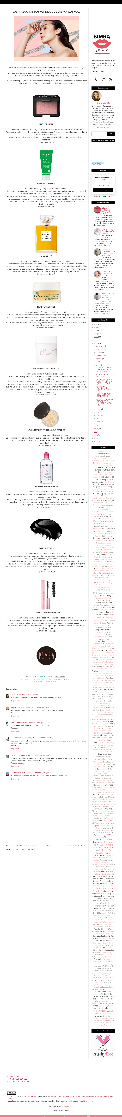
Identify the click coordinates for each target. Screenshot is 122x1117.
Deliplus (98, 630)
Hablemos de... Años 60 (106, 699)
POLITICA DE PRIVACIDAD (19, 1082)
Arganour (110, 505)
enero (98, 422)
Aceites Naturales (100, 475)
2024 (96, 331)
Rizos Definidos (99, 929)
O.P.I (99, 809)
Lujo (94, 747)
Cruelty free (108, 620)
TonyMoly (97, 994)
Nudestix (96, 806)
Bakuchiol (104, 512)
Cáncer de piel (98, 562)
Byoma (109, 550)
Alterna (100, 491)
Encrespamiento (108, 655)
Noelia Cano (15, 723)
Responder (15, 701)
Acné (111, 479)
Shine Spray (96, 952)
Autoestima (109, 509)
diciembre (100, 346)
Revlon (102, 924)
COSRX (106, 610)
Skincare (109, 955)
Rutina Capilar (109, 931)
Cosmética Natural (107, 607)
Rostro (101, 931)
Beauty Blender (99, 526)
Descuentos (109, 637)
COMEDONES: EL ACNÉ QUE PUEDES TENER (108, 273)
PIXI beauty (102, 858)
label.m (109, 733)
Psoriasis (104, 913)
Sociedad (104, 957)
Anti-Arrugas (108, 500)
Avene (94, 512)
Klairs (106, 726)
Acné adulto (97, 482)
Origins (103, 813)
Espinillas (109, 662)
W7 (104, 1020)
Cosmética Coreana (103, 603)
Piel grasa (109, 842)
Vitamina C (99, 1016)
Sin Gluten (110, 952)
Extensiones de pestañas (103, 674)
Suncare (103, 970)
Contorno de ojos (105, 596)
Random (104, 917)
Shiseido (103, 952)
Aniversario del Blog (101, 498)
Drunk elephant (97, 650)
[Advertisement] (46, 827)
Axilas (99, 512)
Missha (94, 787)
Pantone (101, 816)
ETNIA (103, 666)
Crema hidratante (104, 616)
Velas (108, 1011)
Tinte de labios (108, 982)
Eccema (105, 650)
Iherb (104, 710)
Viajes (105, 1014)
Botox (101, 545)
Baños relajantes (105, 514)
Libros (94, 740)
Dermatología (100, 634)
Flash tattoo (98, 682)
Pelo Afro (109, 818)
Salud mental (107, 936)
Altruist (105, 491)
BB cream (96, 521)
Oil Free (108, 809)
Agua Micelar (105, 487)
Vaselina (96, 1011)
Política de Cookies (106, 860)
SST (103, 966)
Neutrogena (109, 799)
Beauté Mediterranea (107, 521)
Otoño (112, 813)
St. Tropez (108, 966)
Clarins (111, 575)
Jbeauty (98, 721)
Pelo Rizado (97, 821)
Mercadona (108, 773)
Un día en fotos (102, 1003)
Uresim (110, 1006)
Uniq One (111, 1003)
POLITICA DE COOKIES (18, 1079)
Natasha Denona (102, 797)
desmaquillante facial (103, 641)
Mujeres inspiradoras (106, 792)
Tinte (101, 982)
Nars (111, 795)
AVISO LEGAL (14, 1076)
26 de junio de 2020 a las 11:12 (27, 695)
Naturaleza (111, 797)
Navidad (96, 799)
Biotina (104, 536)
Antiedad (96, 503)
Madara (103, 750)
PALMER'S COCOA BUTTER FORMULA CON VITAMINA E (108, 252)
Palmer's (95, 816)
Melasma (110, 771)
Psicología (96, 913)
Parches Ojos (109, 816)
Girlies (107, 692)
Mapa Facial (108, 756)
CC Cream (109, 564)
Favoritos (109, 676)
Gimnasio (101, 692)
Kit (103, 726)
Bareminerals (99, 516)
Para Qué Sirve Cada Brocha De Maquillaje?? (108, 231)
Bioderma (106, 534)
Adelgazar (96, 487)
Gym (96, 699)
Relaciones (96, 922)
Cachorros (111, 555)
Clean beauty (108, 578)
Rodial (107, 929)
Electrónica (102, 653)
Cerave (112, 566)
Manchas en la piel (105, 752)
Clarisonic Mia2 (98, 577)
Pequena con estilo (18, 708)
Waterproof (110, 1020)
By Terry (103, 550)
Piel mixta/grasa (102, 847)
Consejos (106, 587)
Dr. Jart (112, 648)
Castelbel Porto (109, 561)
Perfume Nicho (98, 830)
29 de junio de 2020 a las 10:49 (41, 738)
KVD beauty (108, 728)
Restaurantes (109, 922)
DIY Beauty (105, 648)
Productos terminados (102, 904)
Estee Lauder (98, 664)
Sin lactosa (97, 954)
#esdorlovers (103, 454)
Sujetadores (97, 970)
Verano (98, 1013)
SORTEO (111, 957)
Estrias (94, 666)
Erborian (111, 657)
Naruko (94, 797)
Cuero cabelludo (100, 623)
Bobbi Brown (100, 541)
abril (98, 412)
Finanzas (95, 680)
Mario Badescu (108, 762)
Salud (99, 936)
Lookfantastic (103, 745)
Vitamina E (97, 1018)
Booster (96, 545)
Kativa (94, 724)
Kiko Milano (97, 726)
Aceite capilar (102, 465)
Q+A (113, 913)
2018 (96, 429)
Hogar (110, 705)
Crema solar (96, 621)
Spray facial (104, 962)
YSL (107, 1023)
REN (102, 922)
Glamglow (102, 694)
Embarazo (110, 653)
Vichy (109, 1014)
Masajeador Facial (109, 764)
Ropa (110, 929)
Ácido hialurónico (106, 477)
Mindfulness (107, 785)
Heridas (109, 701)
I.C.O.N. (104, 708)
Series (110, 948)
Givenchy (95, 694)
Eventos (96, 669)
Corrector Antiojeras (103, 598)
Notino (102, 804)
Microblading (97, 785)
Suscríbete (103, 190)
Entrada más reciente (14, 846)
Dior (99, 648)
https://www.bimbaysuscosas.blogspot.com (77, 1101)
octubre (99, 352)
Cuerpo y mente (100, 625)
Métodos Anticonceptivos (102, 778)
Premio (102, 867)
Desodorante (97, 644)
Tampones (102, 973)
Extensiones (110, 671)
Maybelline (103, 769)
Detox (104, 644)
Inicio (48, 846)
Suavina (108, 968)
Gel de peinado (97, 689)
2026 (96, 324)
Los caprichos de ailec (19, 773)
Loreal (111, 745)
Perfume (97, 828)
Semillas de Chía (107, 945)
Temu (111, 975)
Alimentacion (103, 489)
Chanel (95, 573)
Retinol (96, 924)
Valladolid (108, 1008)
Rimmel (106, 927)
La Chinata (110, 731)
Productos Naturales (105, 883)
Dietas (111, 646)
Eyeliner (96, 676)
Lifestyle (101, 740)
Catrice (95, 564)
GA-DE (111, 685)
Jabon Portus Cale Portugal (101, 719)
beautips (97, 523)
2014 (96, 441)
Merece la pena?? (98, 776)
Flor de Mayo (107, 682)
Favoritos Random (99, 678)
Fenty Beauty (110, 678)
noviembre (100, 349)
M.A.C (107, 747)
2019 (96, 426)
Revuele (96, 927)
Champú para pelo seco (103, 571)
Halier (96, 701)
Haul (100, 701)
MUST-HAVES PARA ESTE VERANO (103, 395)
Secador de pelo (108, 938)
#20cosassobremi (103, 451)
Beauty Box (108, 526)
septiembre (100, 356)
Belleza (45, 679)
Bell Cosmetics (106, 528)
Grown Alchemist (105, 696)
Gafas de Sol (103, 687)
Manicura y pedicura (103, 754)
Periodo (106, 830)
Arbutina (104, 505)
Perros (111, 830)
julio (97, 362)
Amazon (110, 491)
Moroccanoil (110, 790)
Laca (106, 735)
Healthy (104, 701)
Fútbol (106, 685)
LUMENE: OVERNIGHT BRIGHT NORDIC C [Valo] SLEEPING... (104, 382)
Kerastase (99, 724)
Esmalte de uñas (99, 662)
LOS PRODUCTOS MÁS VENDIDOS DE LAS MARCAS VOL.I (105, 370)
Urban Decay (103, 1006)
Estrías (99, 666)
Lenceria (110, 738)
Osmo (108, 813)
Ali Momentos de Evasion (20, 738)
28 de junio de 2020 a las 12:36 (31, 723)
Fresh (101, 685)
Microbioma (111, 782)
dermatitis (107, 632)
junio (98, 365)
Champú (96, 568)
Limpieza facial (103, 743)
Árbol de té (97, 505)
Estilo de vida (108, 664)
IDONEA (95, 710)
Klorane (110, 726)
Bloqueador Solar (106, 538)
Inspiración (98, 717)
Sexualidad (109, 950)
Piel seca (103, 850)
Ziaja (105, 1025)
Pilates (95, 858)
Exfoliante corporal (106, 669)
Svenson (95, 973)
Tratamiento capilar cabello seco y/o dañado (103, 996)
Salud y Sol (97, 938)
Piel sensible (104, 851)
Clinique (96, 580)
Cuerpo (109, 623)
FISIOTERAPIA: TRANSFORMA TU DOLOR (103, 389)
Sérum (101, 950)
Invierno (105, 717)
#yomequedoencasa (103, 456)
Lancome (103, 738)
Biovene (109, 536)
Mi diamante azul (67, 1106)
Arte (103, 507)
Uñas (95, 1006)
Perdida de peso (107, 826)
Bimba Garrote (104, 103)
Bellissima (110, 531)
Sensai (96, 948)
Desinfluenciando (103, 639)
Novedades (110, 804)
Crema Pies (108, 617)
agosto (99, 359)
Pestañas (96, 833)
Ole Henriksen (109, 811)
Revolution (109, 924)
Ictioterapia (110, 708)
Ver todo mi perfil (103, 127)
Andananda (107, 496)
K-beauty (110, 721)
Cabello (104, 552)
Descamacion (99, 637)
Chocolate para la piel (106, 573)
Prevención (109, 867)
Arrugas (99, 507)
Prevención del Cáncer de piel (103, 869)
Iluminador (110, 710)
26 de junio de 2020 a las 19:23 (37, 708)
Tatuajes (109, 973)
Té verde (105, 975)
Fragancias (96, 685)
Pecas (104, 818)
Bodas (108, 541)
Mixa (98, 787)
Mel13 (104, 771)
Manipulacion (99, 756)
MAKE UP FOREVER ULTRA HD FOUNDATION (107, 210)
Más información (94, 1116)
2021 (96, 340)
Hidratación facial (103, 703)
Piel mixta (108, 844)
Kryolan (101, 728)
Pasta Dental (97, 818)
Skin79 (103, 955)
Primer (102, 871)
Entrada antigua (80, 846)
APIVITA (110, 503)
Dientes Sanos (104, 646)
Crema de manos (106, 612)
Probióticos (109, 871)
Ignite (100, 710)
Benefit (95, 534)
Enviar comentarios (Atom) (26, 849)
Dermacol (99, 632)
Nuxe (111, 806)
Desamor (109, 634)
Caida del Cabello (100, 557)
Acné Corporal (108, 482)
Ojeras (94, 811)
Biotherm (98, 536)
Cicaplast (95, 575)
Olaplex (101, 811)
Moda (103, 787)
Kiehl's (112, 724)
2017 (96, 432)
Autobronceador (98, 509)
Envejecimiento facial (100, 657)
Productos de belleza (103, 874)
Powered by (103, 196)
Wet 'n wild (97, 1023)
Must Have (98, 794)
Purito (110, 913)
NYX (96, 809)
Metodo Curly (109, 776)
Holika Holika (97, 708)
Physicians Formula (100, 835)
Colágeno (111, 583)
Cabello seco (101, 555)
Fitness (112, 680)
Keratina (105, 724)
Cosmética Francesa (99, 605)
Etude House (110, 666)
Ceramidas (105, 566)
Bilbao (99, 534)
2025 (96, 327)
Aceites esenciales (108, 472)
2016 (96, 435)
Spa (104, 959)
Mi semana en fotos (105, 780)
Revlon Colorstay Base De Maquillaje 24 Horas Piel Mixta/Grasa (108, 297)
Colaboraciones (99, 582)
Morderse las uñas (99, 790)
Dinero (94, 648)
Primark (96, 871)
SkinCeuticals (96, 957)
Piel (108, 835)
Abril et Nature (104, 463)
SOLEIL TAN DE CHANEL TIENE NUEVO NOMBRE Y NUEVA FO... (105, 402)
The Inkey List (101, 980)
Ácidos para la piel (100, 479)
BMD (93, 541)
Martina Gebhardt (97, 764)
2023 (96, 334)
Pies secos (110, 855)
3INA (93, 463)
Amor (94, 493)
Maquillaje (53, 679)
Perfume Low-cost (107, 828)
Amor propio (102, 493)
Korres (96, 728)
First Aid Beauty (104, 680)
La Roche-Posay (100, 733)
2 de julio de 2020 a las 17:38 (38, 773)
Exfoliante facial (98, 671)
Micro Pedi (102, 783)
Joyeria (103, 721)
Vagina (101, 1008)
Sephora (103, 947)
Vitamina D (108, 1016)
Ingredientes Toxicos (107, 715)
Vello (112, 1011)
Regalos (109, 920)
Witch (104, 1023)
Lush (98, 747)
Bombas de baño (106, 543)
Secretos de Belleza (48, 682)
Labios (102, 735)
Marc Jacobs (98, 762)
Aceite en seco (102, 467)
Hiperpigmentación (101, 705)
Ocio (103, 809)
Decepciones (99, 627)
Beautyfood (96, 528)
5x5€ (97, 463)
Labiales (95, 735)
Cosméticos (97, 610)
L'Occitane (96, 731)
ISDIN (110, 717)
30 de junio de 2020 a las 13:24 (37, 755)
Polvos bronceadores (100, 862)
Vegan (102, 1011)
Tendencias (99, 977)
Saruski (13, 695)
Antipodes (103, 503)
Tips (100, 989)
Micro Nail (95, 782)
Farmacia (102, 676)
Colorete (98, 585)
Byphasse (96, 552)
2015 (96, 438)
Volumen (100, 1020)
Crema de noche (100, 615)
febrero (99, 418)
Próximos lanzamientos (106, 910)
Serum (95, 950)
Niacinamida (96, 801)
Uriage (96, 1008)
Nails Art (106, 795)
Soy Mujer (98, 959)
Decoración (108, 627)
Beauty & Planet (108, 524)
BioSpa (111, 534)
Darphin (109, 625)
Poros (103, 865)
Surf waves (110, 970)
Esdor (95, 660)
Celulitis (99, 566)
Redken (103, 920)
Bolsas (98, 543)
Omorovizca (96, 813)
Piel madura (98, 845)
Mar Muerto (109, 759)
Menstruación (99, 773)
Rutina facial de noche (101, 934)
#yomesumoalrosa (102, 458)
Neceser (102, 799)
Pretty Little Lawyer (18, 755)
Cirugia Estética (104, 575)
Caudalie (102, 564)
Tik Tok (96, 982)
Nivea (103, 801)
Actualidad (110, 484)
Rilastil (101, 927)
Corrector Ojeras (103, 600)
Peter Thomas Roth (107, 832)
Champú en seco (107, 569)
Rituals (111, 927)
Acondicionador (99, 484)
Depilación (107, 630)
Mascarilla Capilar (98, 767)
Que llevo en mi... (100, 915)
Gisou (112, 692)
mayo (98, 409)
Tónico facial (106, 992)
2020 (96, 343)
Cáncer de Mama (105, 559)
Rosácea (95, 931)
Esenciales (109, 660)
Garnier (111, 687)
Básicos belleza (35, 679)
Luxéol (103, 747)
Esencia (102, 660)
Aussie (107, 507)
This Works (110, 980)
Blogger (95, 538)
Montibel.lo (110, 788)
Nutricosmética (104, 806)
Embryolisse (96, 655)
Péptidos (103, 823)
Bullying (102, 547)
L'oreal (103, 731)
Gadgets (95, 687)
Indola (96, 712)
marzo (98, 415)
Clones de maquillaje (106, 580)
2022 (96, 337)
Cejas (94, 566)
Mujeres (95, 792)
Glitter (108, 694)
